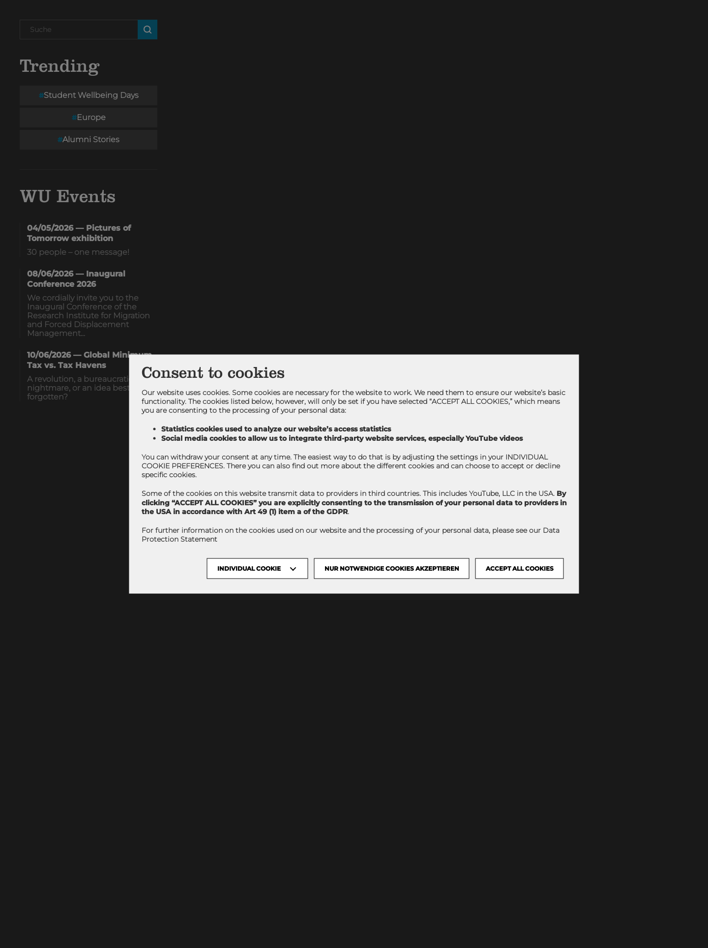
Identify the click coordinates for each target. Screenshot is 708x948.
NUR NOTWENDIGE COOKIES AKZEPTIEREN (391, 568)
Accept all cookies (520, 568)
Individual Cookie (249, 568)
